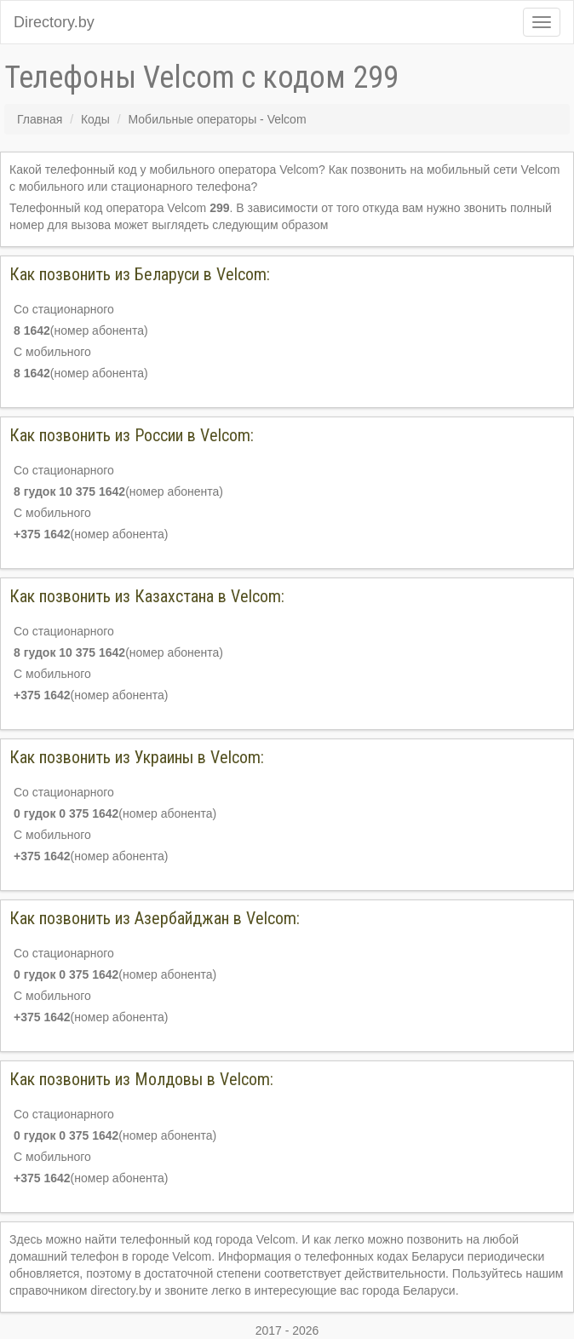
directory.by (120, 1290)
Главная (39, 119)
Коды (95, 119)
